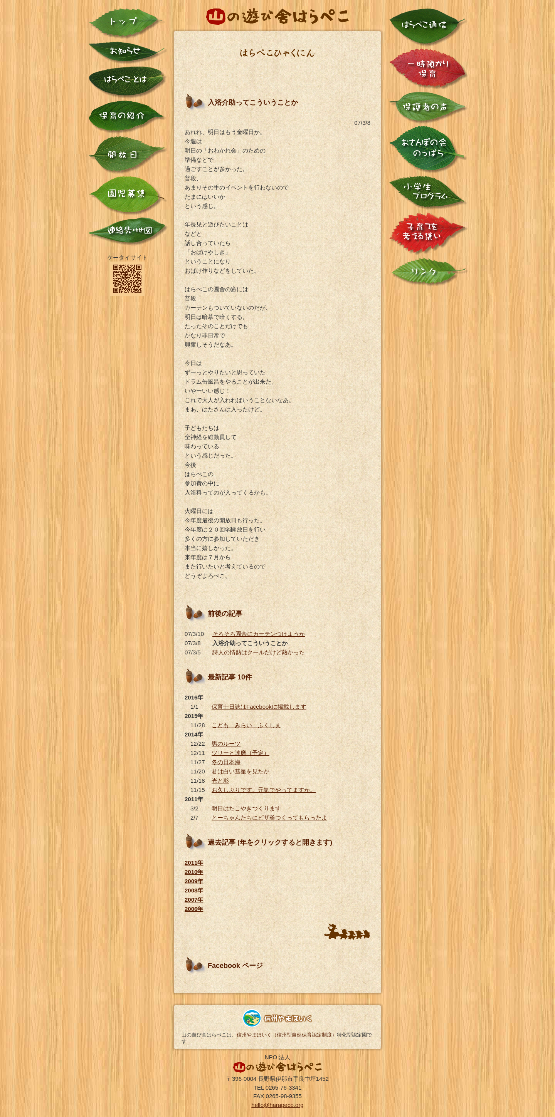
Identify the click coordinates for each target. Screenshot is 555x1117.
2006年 (194, 909)
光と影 (220, 780)
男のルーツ (226, 743)
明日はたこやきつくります (246, 808)
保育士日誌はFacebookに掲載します (259, 706)
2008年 (194, 890)
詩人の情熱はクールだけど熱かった (258, 652)
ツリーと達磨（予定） (240, 753)
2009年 (194, 881)
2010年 (194, 872)
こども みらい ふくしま (246, 725)
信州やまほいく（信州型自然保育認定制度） (287, 1035)
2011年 (194, 862)
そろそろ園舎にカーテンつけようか (258, 634)
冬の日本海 (226, 762)
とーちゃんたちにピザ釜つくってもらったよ (269, 817)
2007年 (194, 899)
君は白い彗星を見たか (240, 771)
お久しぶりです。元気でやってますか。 (264, 790)
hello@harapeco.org (277, 1105)
